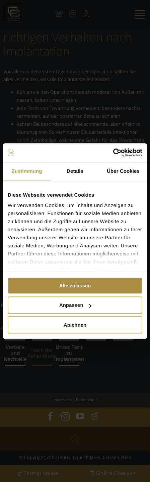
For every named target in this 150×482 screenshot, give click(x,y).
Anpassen (75, 305)
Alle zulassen (75, 285)
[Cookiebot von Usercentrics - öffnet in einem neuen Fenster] (113, 152)
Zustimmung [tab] (27, 171)
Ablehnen (75, 325)
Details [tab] (75, 171)
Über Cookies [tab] (123, 171)
